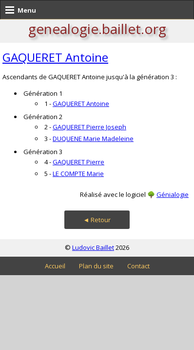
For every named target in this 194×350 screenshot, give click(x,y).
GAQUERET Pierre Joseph (89, 126)
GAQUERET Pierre (78, 162)
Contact (138, 266)
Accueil (55, 266)
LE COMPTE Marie (78, 173)
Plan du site (96, 266)
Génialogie (172, 194)
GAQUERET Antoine (55, 57)
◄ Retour (97, 219)
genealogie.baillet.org (97, 28)
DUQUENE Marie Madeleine (93, 138)
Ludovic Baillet (93, 247)
